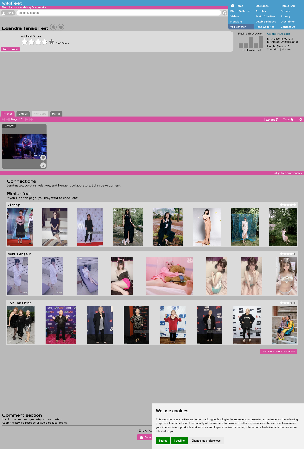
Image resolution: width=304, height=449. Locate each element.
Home (239, 6)
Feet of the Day (265, 16)
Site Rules (262, 6)
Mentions (236, 21)
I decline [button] (179, 440)
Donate (285, 11)
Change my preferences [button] (206, 440)
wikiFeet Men (238, 27)
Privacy (286, 16)
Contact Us (288, 27)
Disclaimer (288, 21)
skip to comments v (288, 172)
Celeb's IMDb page (278, 33)
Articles (261, 11)
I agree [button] (163, 440)
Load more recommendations (278, 351)
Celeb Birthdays (266, 21)
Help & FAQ (288, 6)
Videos (234, 16)
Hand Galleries (265, 27)
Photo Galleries (240, 11)
